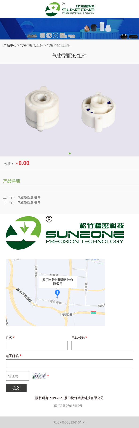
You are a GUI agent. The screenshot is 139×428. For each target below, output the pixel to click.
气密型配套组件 (31, 45)
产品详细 (11, 181)
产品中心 (9, 45)
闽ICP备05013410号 (68, 406)
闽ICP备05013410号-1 (69, 422)
